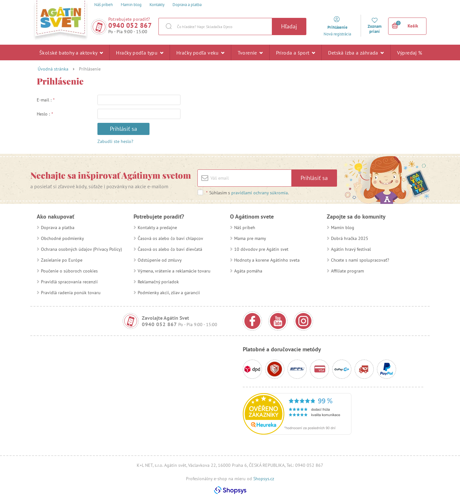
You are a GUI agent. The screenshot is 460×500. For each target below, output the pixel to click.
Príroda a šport (295, 52)
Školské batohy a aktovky (71, 52)
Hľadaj (289, 26)
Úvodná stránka (53, 69)
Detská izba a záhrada (356, 52)
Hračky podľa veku (200, 52)
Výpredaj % (409, 54)
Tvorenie (250, 52)
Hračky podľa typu (139, 52)
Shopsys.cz (263, 478)
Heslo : (45, 114)
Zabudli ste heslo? (115, 141)
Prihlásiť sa (123, 128)
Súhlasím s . (247, 193)
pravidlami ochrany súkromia (259, 193)
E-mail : (46, 100)
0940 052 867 (130, 25)
